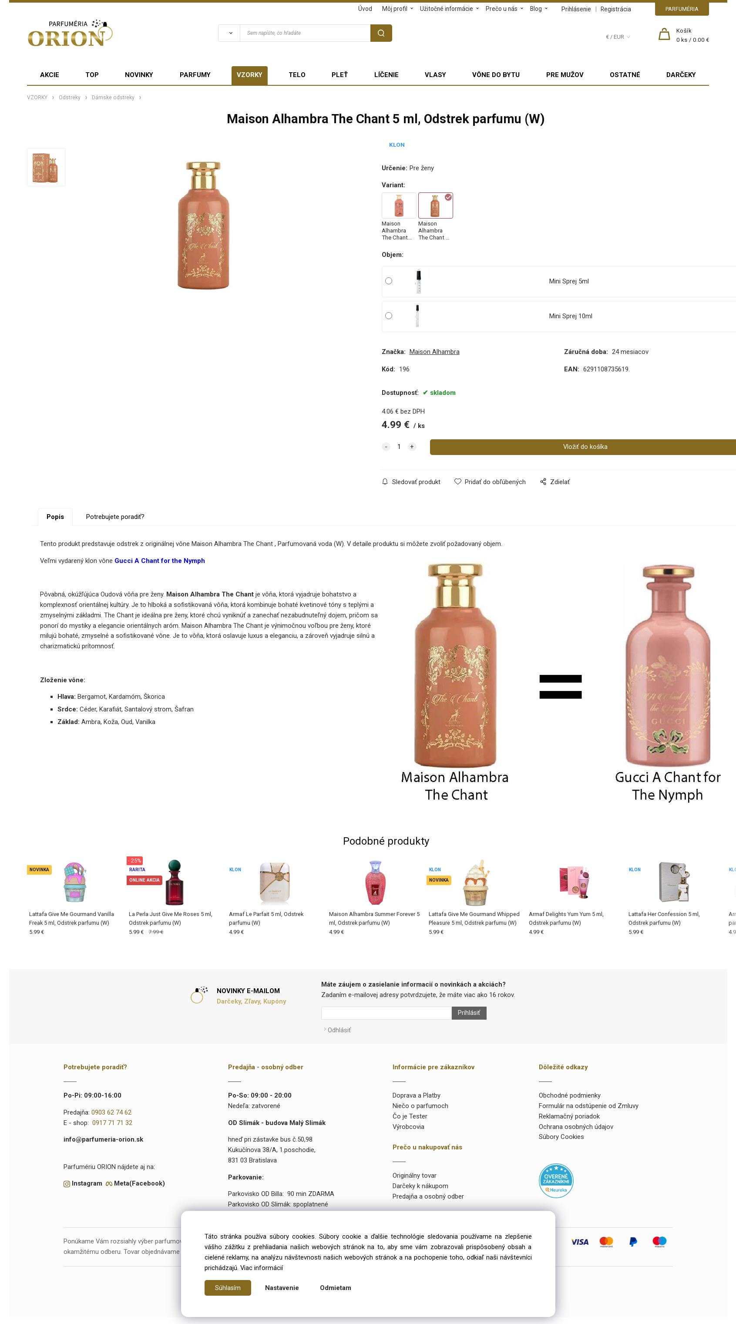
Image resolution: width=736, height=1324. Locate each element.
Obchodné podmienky (570, 1091)
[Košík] (692, 36)
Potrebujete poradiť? (115, 517)
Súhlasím (228, 1288)
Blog (536, 8)
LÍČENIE (386, 75)
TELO (297, 75)
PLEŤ (340, 75)
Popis (55, 517)
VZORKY (249, 75)
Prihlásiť (465, 1013)
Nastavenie (282, 1288)
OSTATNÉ (625, 75)
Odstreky (70, 97)
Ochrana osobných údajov (576, 1122)
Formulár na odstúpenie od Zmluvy (589, 1101)
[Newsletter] (386, 1013)
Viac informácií (261, 1268)
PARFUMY (195, 75)
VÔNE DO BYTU (496, 75)
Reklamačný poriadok (569, 1112)
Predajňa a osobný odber (428, 1192)
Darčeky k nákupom (420, 1182)
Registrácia (616, 9)
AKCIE (49, 75)
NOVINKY (139, 75)
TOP (92, 75)
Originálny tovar (415, 1171)
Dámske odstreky (113, 97)
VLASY (435, 75)
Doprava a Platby (416, 1091)
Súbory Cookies (561, 1133)
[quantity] (399, 447)
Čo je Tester (410, 1112)
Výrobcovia (408, 1122)
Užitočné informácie (446, 8)
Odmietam (336, 1288)
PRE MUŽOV (565, 75)
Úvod (365, 8)
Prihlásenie (576, 9)
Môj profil (394, 8)
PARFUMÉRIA (682, 9)
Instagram (87, 1179)
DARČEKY (681, 75)
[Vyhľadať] (229, 33)
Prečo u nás (502, 8)
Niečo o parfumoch (420, 1101)
